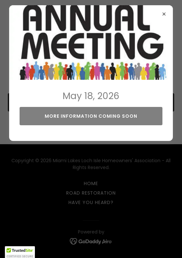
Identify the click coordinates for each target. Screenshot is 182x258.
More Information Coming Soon (91, 116)
